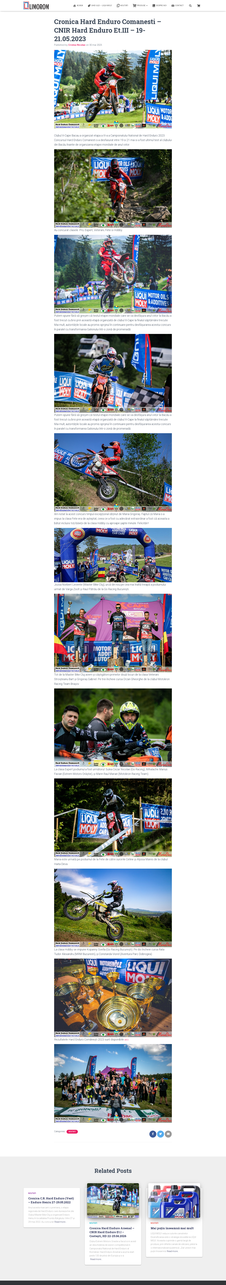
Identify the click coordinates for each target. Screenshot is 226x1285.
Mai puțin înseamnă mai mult (172, 1228)
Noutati (122, 5)
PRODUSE (140, 5)
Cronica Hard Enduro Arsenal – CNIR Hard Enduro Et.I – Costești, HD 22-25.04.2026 (111, 1232)
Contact (177, 5)
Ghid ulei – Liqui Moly (100, 5)
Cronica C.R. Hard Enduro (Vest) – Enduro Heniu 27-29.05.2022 (51, 1200)
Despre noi (159, 5)
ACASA (78, 5)
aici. (126, 1039)
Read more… (60, 1222)
